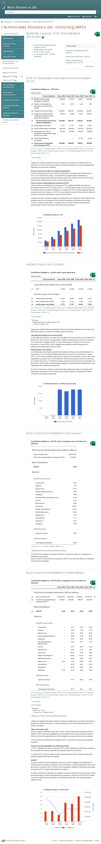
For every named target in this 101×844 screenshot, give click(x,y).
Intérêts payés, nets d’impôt (43, 50)
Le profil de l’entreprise (10, 34)
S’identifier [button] (87, 16)
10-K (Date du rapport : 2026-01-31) (54, 148)
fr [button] (95, 16)
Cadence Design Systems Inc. (44, 491)
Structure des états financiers (9, 45)
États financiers (8, 38)
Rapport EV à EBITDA (10, 73)
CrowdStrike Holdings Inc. (22, 22)
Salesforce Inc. (40, 515)
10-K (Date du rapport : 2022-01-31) (78, 151)
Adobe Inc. (39, 486)
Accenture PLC (40, 483)
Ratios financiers (8, 51)
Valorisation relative (9, 57)
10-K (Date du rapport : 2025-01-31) (76, 148)
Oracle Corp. (39, 506)
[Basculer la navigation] (3, 3)
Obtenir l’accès (74, 16)
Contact (96, 840)
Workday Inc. (39, 524)
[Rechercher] (50, 12)
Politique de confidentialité (83, 840)
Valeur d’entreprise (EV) (10, 68)
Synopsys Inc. (40, 521)
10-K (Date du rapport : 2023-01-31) (56, 151)
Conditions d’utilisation (66, 840)
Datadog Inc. (39, 494)
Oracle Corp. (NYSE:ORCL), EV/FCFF (78, 57)
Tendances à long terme (11, 100)
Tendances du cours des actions (11, 121)
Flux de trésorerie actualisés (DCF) (9, 86)
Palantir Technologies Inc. (43, 509)
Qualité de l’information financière (10, 114)
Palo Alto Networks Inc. (42, 512)
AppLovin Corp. (40, 489)
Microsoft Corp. (40, 503)
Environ (54, 840)
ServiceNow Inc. (40, 518)
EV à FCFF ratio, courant (42, 52)
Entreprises (8, 22)
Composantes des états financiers (11, 107)
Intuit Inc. (38, 500)
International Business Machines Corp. (47, 497)
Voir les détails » (36, 157)
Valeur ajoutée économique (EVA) (9, 94)
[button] (32, 99)
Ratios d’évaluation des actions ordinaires (10, 62)
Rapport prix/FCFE (10, 80)
